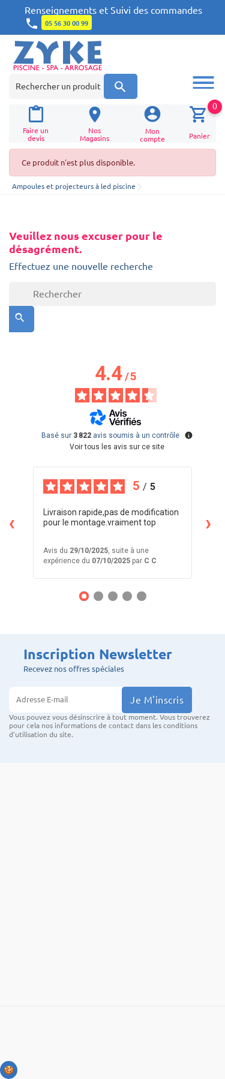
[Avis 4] (127, 596)
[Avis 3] (113, 596)
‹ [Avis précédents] (11, 522)
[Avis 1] (84, 596)
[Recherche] (120, 86)
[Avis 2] (98, 596)
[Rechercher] (112, 294)
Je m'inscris (157, 700)
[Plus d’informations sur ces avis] (188, 434)
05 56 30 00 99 (66, 23)
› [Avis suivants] (208, 522)
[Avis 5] (141, 596)
